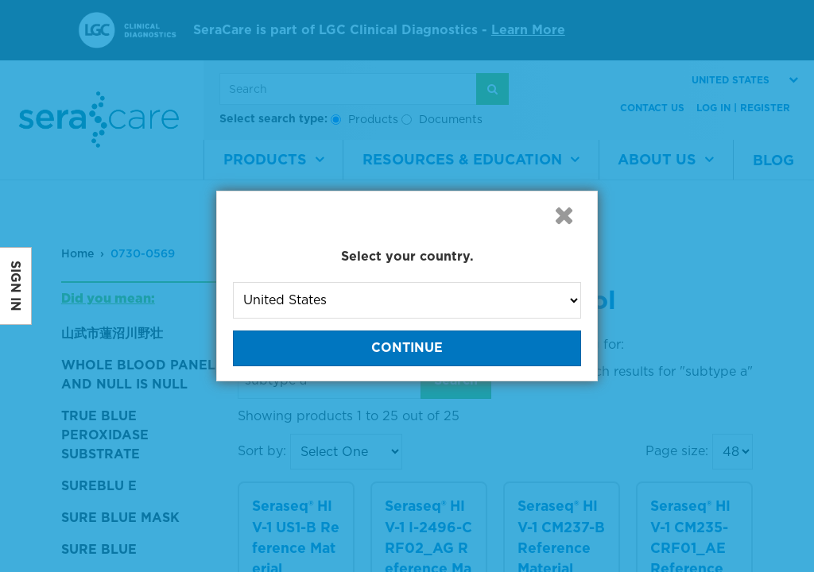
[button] (563, 215)
